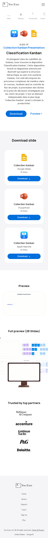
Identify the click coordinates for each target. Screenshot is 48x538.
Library (24, 499)
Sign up (24, 515)
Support (24, 504)
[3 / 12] (33, 16)
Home (24, 494)
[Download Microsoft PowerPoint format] (24, 33)
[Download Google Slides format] (34, 33)
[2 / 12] (21, 16)
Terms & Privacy (38, 530)
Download (16, 113)
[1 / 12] (9, 16)
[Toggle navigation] (43, 4)
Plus (24, 520)
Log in (24, 510)
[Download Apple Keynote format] (14, 33)
